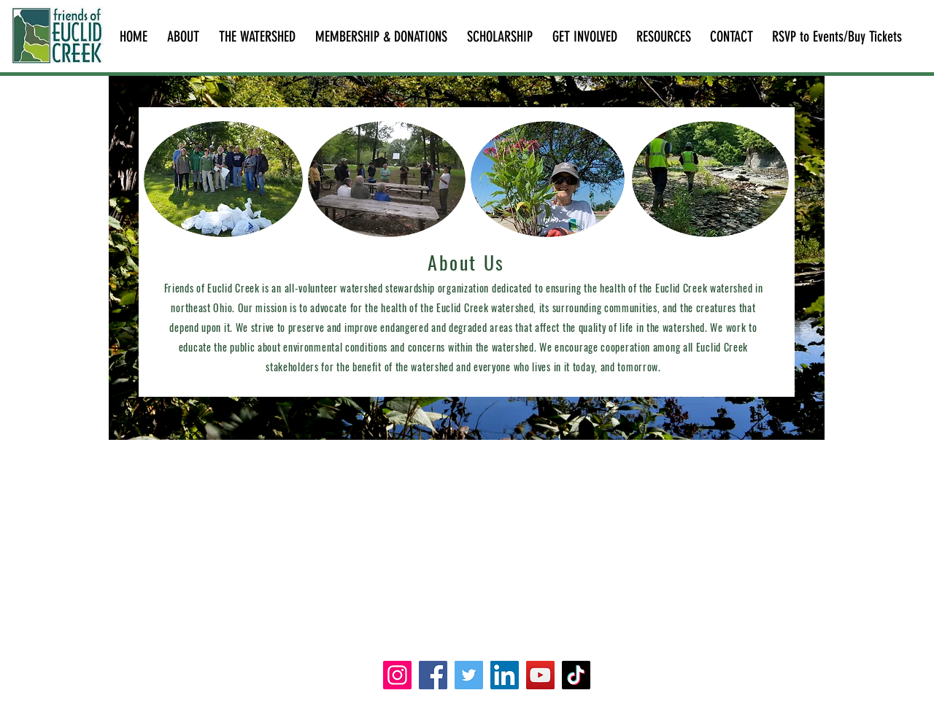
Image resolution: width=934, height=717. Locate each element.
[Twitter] (469, 675)
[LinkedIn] (504, 675)
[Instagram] (397, 675)
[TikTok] (576, 675)
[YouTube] (540, 675)
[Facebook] (433, 675)
